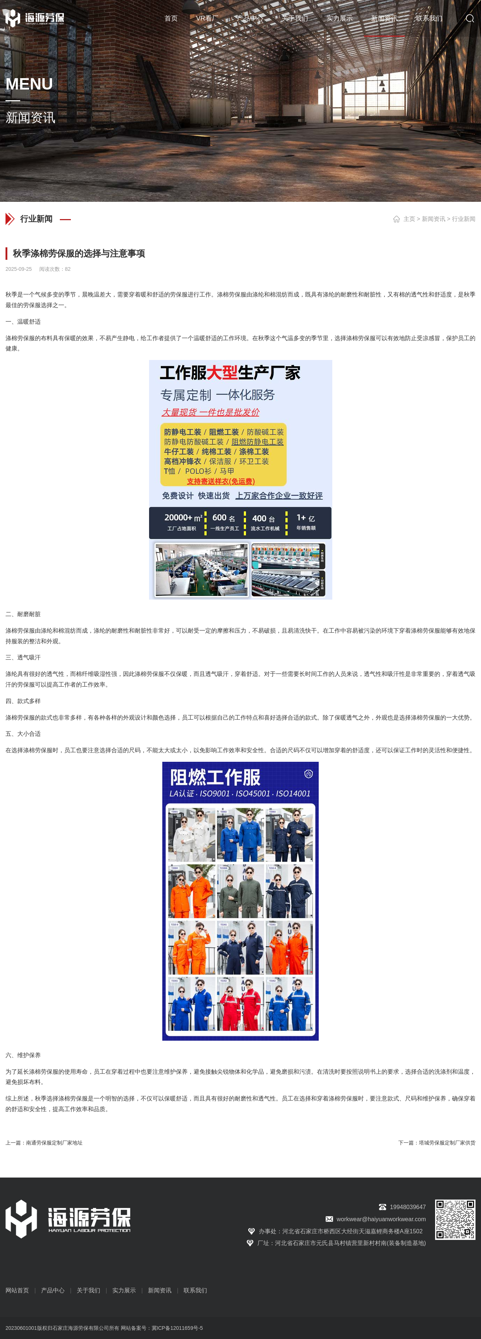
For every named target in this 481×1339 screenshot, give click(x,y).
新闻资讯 (384, 18)
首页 (171, 18)
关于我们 (295, 18)
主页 (409, 219)
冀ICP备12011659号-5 (177, 1328)
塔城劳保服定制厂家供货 (447, 1143)
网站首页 (17, 1290)
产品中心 (250, 18)
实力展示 (339, 18)
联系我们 (429, 18)
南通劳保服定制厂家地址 (54, 1143)
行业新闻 (463, 219)
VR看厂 (207, 18)
